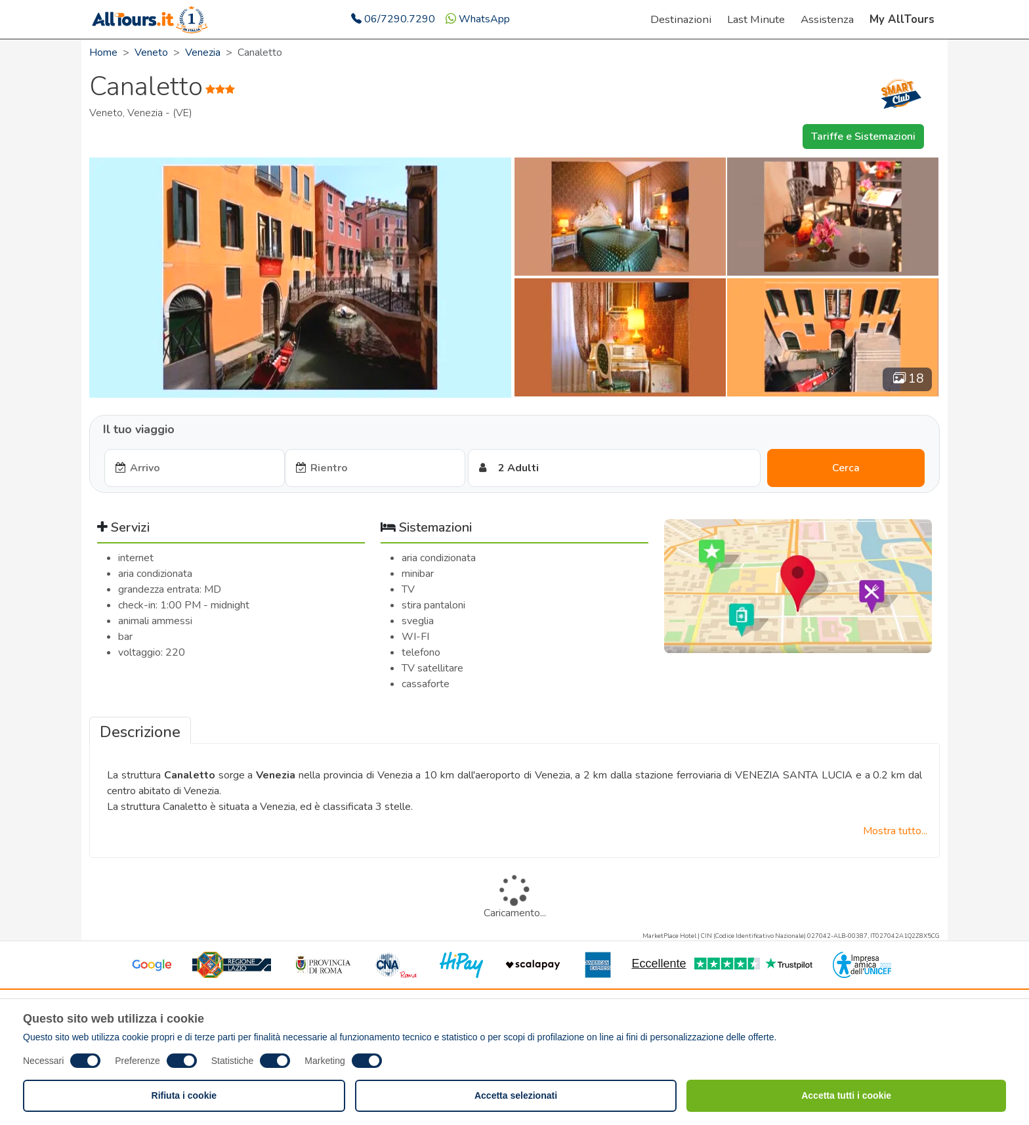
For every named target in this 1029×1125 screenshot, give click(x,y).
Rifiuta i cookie (184, 1095)
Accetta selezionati (515, 1095)
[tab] (140, 730)
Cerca (846, 468)
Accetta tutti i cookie (846, 1095)
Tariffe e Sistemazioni (863, 136)
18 (908, 378)
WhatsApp (478, 19)
